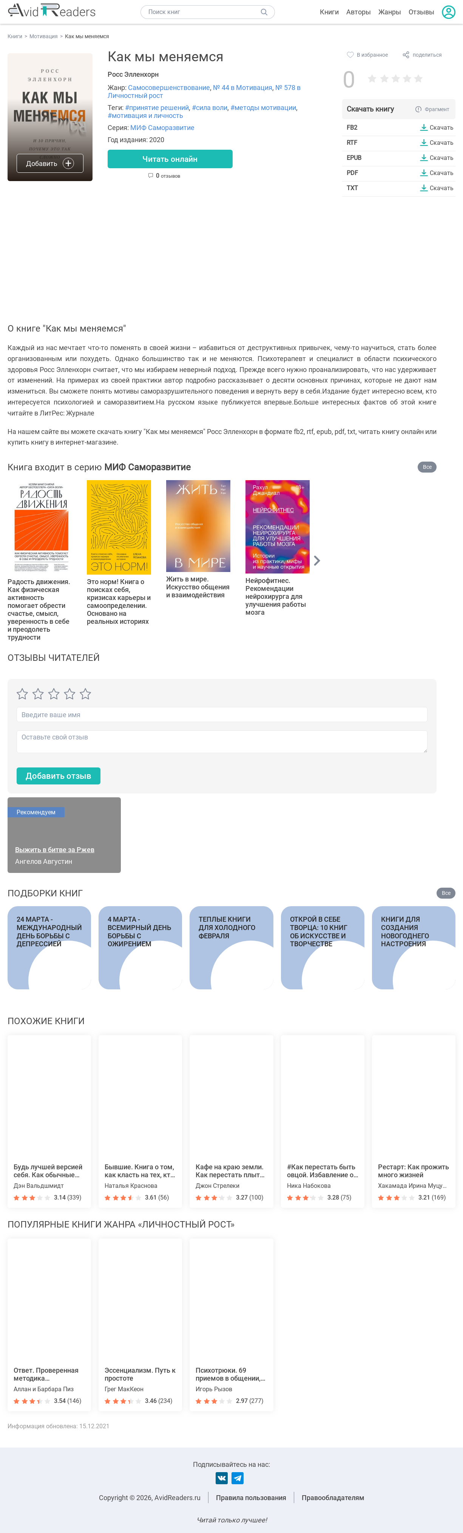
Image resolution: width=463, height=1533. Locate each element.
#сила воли (209, 108)
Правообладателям (333, 1498)
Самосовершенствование (169, 87)
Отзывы (421, 12)
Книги (329, 12)
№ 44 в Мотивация (242, 87)
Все (427, 467)
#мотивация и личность (145, 115)
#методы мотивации (263, 108)
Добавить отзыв (58, 776)
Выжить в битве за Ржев (54, 850)
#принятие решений (157, 108)
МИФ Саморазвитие (162, 128)
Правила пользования (251, 1498)
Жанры (389, 12)
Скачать (442, 127)
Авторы (358, 12)
